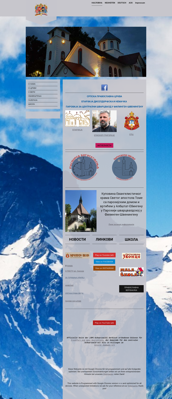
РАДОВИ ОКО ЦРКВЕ (73, 301)
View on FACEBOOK (104, 261)
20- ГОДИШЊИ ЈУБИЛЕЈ (74, 277)
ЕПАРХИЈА (77, 129)
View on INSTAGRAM (104, 268)
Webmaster (108, 374)
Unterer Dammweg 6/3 (104, 345)
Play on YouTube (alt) (104, 322)
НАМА (70, 265)
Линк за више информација (121, 224)
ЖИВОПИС (69, 285)
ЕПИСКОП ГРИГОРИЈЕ (104, 135)
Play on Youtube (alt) (104, 255)
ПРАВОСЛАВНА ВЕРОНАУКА (131, 288)
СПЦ (131, 134)
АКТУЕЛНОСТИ (104, 145)
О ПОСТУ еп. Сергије (74, 271)
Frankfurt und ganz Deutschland (87, 340)
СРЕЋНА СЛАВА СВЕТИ (74, 293)
